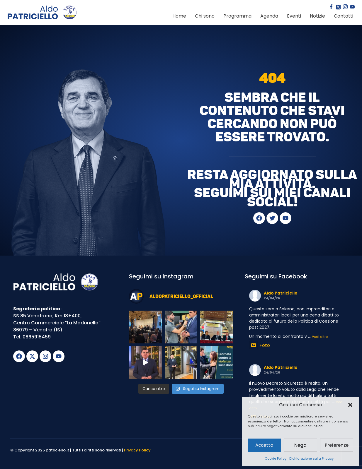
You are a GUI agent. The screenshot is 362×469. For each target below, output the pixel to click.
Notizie (317, 16)
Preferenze (337, 445)
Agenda (269, 16)
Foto (259, 345)
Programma (237, 16)
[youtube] (352, 7)
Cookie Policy (275, 458)
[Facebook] (331, 7)
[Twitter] (338, 7)
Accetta (264, 445)
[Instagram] (345, 7)
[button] (350, 405)
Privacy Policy (137, 450)
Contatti (343, 16)
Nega (300, 445)
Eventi (294, 16)
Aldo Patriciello (281, 293)
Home (179, 16)
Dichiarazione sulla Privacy (311, 458)
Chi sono (205, 16)
